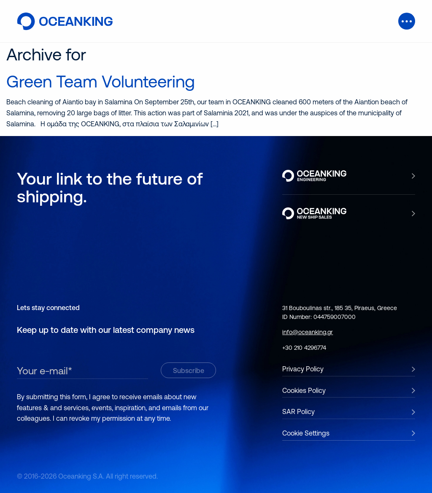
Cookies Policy (304, 390)
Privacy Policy (303, 369)
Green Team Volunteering (100, 81)
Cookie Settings (305, 433)
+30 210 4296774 (304, 347)
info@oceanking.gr (307, 332)
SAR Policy (298, 411)
